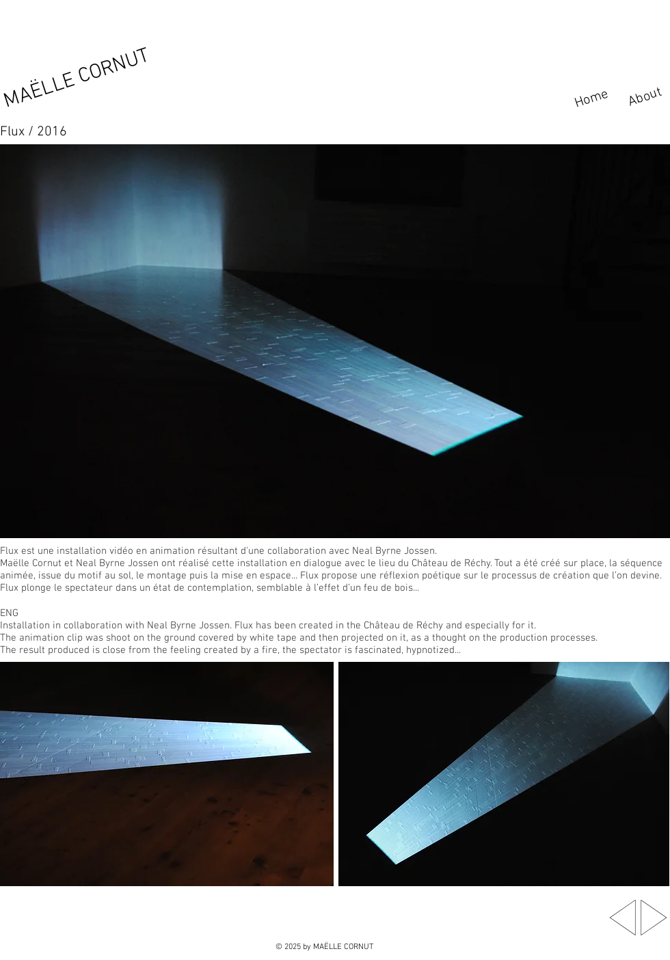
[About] (645, 97)
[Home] (595, 98)
